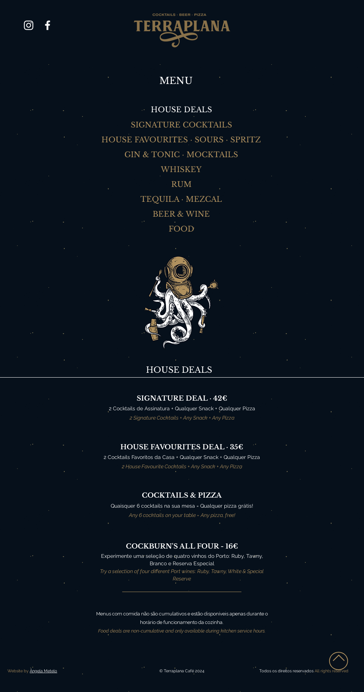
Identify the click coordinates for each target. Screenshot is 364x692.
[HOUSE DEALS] (182, 109)
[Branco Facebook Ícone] (47, 25)
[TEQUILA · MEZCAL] (182, 199)
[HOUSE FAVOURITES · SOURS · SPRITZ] (181, 139)
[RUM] (182, 184)
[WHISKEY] (182, 169)
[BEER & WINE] (182, 214)
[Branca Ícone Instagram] (28, 25)
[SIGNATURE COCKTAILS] (182, 124)
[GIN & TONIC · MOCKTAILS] (182, 154)
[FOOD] (182, 228)
